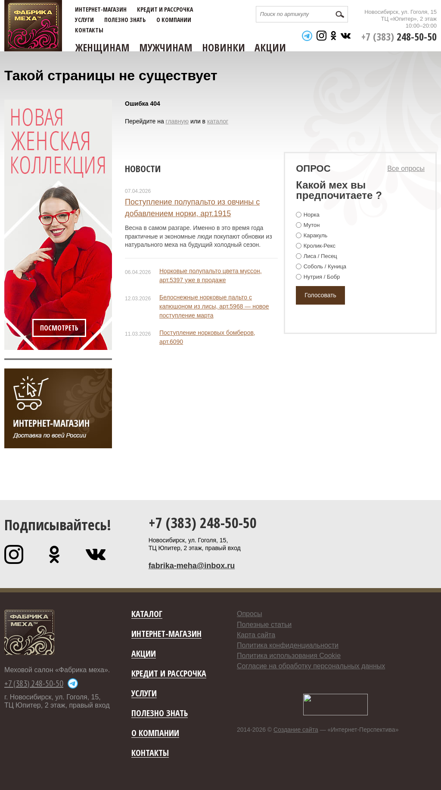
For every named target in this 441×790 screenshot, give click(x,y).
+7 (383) (399, 36)
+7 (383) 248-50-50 (203, 522)
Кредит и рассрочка (165, 9)
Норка (312, 214)
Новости (143, 168)
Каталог (146, 614)
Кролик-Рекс (319, 245)
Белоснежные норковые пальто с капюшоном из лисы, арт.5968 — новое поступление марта (214, 306)
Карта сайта (256, 635)
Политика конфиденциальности (288, 645)
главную (177, 121)
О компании (173, 20)
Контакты (89, 30)
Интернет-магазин (101, 9)
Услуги (84, 20)
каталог (217, 121)
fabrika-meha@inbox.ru (192, 565)
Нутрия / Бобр (322, 277)
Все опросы (406, 168)
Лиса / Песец (320, 256)
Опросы (249, 613)
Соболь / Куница (325, 266)
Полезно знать (125, 20)
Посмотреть (59, 328)
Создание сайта (295, 729)
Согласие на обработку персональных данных (311, 666)
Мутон (312, 225)
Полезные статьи (264, 624)
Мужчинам (166, 47)
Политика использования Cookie (289, 655)
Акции (270, 47)
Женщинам (102, 47)
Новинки (223, 47)
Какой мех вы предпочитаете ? (339, 190)
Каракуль (316, 235)
